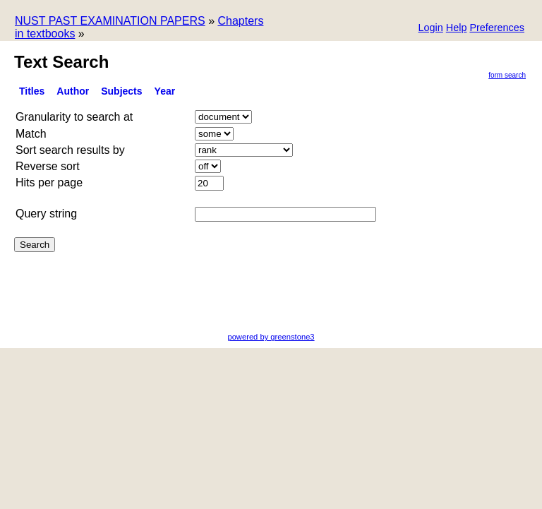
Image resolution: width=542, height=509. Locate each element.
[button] (496, 28)
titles (31, 91)
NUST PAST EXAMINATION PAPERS (110, 21)
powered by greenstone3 (270, 337)
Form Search (507, 75)
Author (72, 91)
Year (165, 91)
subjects (121, 91)
